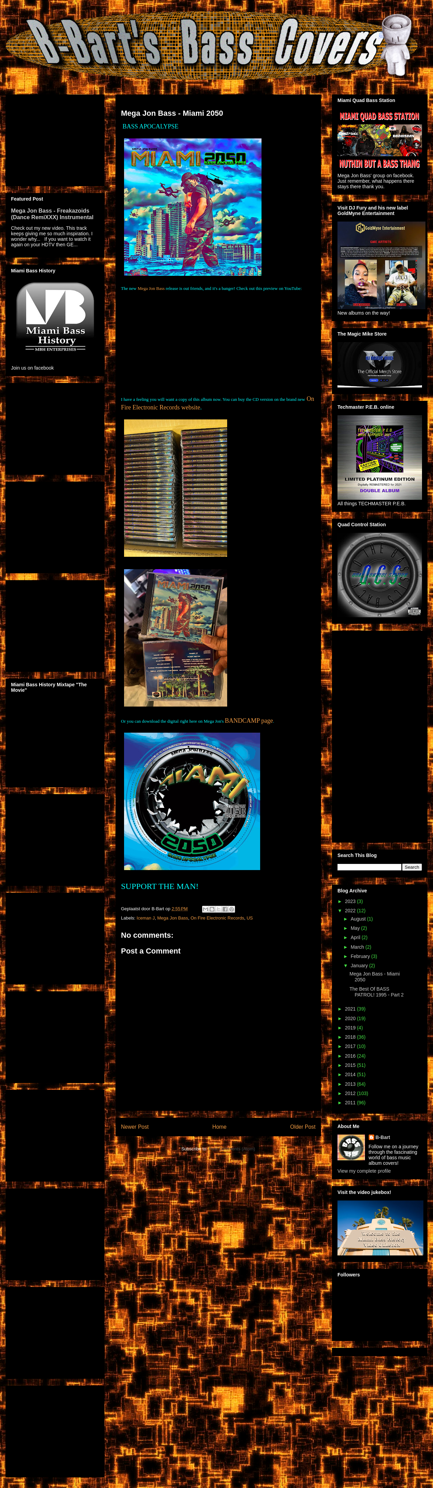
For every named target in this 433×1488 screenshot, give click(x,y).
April (356, 937)
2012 (351, 1093)
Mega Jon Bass (151, 288)
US (250, 918)
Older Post (302, 1127)
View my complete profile (364, 1171)
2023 (351, 901)
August (359, 919)
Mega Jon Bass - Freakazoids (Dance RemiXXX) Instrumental (52, 213)
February (361, 956)
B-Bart (383, 1137)
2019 (351, 1027)
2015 (351, 1065)
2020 (351, 1018)
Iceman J (146, 918)
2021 (351, 1009)
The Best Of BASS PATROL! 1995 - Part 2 (376, 991)
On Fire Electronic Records (217, 918)
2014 (351, 1074)
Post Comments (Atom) (232, 1148)
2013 (351, 1084)
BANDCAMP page (249, 720)
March (358, 947)
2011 (351, 1102)
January (360, 965)
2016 (351, 1056)
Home (219, 1127)
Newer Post (135, 1127)
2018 (351, 1037)
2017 (351, 1046)
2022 (351, 910)
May (356, 928)
